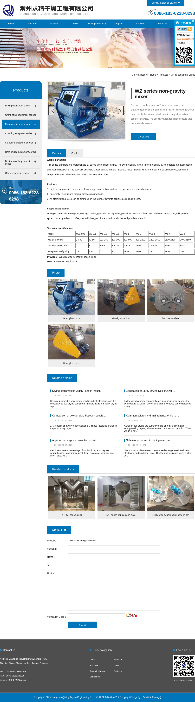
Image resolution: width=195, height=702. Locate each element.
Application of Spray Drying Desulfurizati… (150, 391)
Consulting (143, 136)
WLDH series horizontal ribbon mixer (77, 257)
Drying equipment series (17, 105)
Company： (53, 548)
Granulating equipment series (20, 115)
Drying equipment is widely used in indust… (77, 391)
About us (32, 23)
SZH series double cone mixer (121, 515)
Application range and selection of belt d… (76, 440)
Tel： (49, 565)
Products (54, 23)
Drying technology (97, 23)
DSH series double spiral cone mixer (170, 515)
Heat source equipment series (20, 152)
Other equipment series (17, 173)
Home (11, 23)
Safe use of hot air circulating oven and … (150, 440)
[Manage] (156, 697)
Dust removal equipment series (17, 162)
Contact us (162, 23)
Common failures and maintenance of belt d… (152, 415)
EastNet (147, 697)
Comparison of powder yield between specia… (79, 415)
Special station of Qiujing (164, 2)
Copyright (125, 697)
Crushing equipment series (18, 133)
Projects (119, 23)
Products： (52, 540)
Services (140, 23)
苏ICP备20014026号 (109, 697)
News (75, 23)
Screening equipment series (19, 142)
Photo (74, 153)
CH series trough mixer (66, 261)
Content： (52, 573)
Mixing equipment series (182, 74)
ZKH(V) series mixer (72, 515)
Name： (51, 557)
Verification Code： (57, 617)
